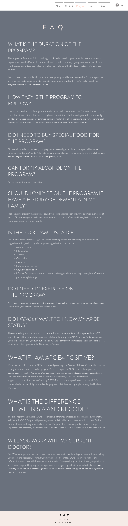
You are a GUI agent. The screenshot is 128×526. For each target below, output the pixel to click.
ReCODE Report (41, 416)
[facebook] (60, 514)
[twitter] (68, 514)
